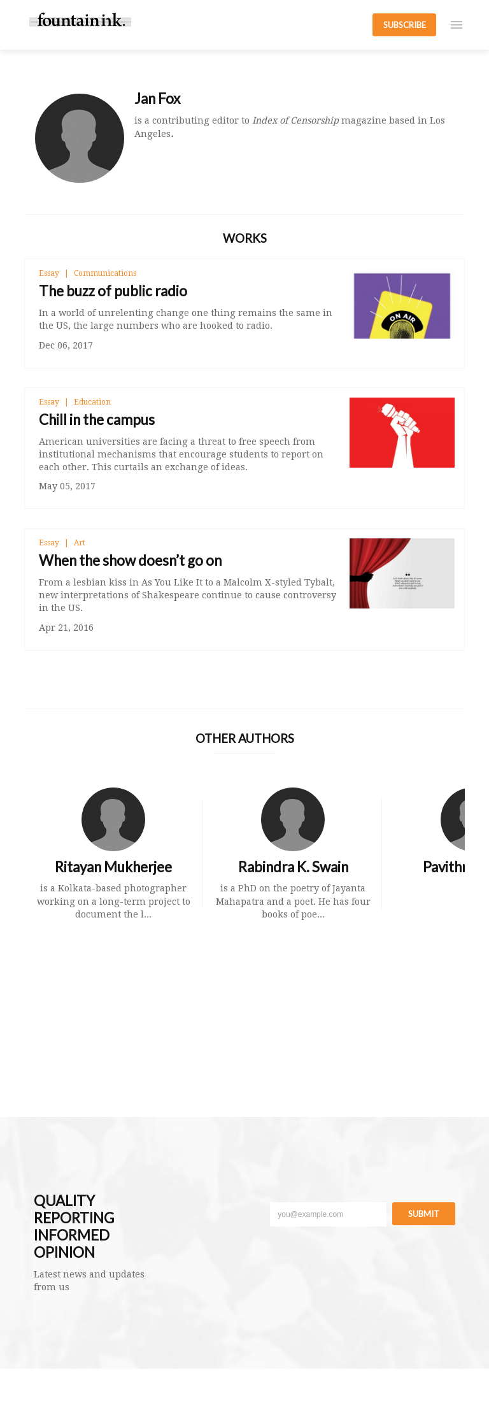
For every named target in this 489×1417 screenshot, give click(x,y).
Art (79, 542)
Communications (105, 273)
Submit (423, 1214)
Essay (49, 273)
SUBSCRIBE (404, 25)
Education (92, 402)
